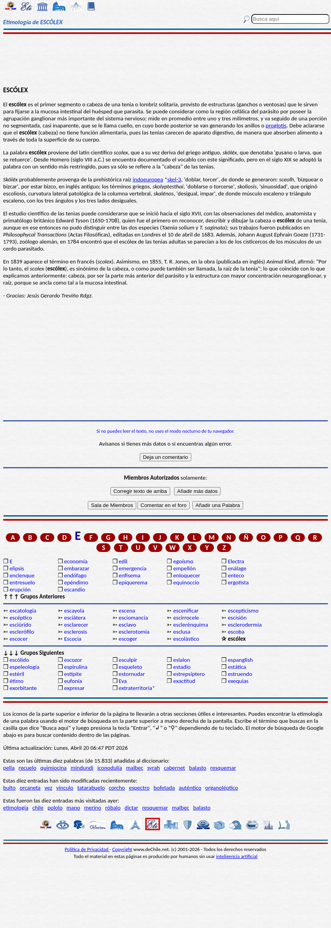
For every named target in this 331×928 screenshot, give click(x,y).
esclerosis (75, 631)
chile (38, 807)
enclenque (21, 575)
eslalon (181, 659)
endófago (75, 575)
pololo (55, 807)
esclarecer (76, 624)
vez (48, 787)
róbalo (113, 807)
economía (75, 561)
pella (8, 767)
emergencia (132, 568)
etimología (15, 807)
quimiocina (53, 767)
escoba (236, 631)
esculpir (128, 659)
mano (73, 807)
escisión (237, 617)
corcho (117, 787)
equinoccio (186, 582)
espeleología (24, 666)
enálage (237, 568)
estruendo (240, 673)
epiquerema (133, 582)
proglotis (276, 125)
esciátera (74, 617)
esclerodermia (245, 624)
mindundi (82, 767)
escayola (74, 610)
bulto (9, 787)
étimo (16, 680)
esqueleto (130, 666)
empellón (184, 568)
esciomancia (133, 617)
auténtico (190, 787)
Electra (236, 561)
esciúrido (20, 624)
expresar (74, 688)
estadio (181, 666)
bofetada (163, 787)
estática (237, 666)
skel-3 (174, 179)
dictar (131, 807)
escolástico (186, 638)
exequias (238, 680)
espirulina (75, 666)
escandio (74, 589)
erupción (19, 589)
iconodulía (109, 767)
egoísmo (183, 561)
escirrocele (186, 617)
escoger (128, 638)
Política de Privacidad (87, 849)
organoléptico (221, 787)
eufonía (73, 680)
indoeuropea (148, 179)
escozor (73, 659)
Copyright (122, 849)
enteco (236, 575)
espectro (139, 787)
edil (123, 561)
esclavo (127, 624)
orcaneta (30, 787)
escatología (22, 610)
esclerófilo (21, 631)
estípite (73, 673)
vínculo (64, 787)
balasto (197, 767)
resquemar (223, 767)
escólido (19, 659)
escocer (18, 638)
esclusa (181, 631)
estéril (16, 673)
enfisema (130, 575)
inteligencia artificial (237, 856)
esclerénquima (190, 624)
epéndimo (76, 582)
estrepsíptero (189, 673)
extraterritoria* (137, 688)
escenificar (186, 610)
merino (92, 807)
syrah (153, 767)
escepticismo (243, 610)
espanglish (240, 659)
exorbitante (23, 688)
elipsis (16, 568)
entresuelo (22, 582)
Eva (123, 680)
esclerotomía (134, 631)
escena (127, 610)
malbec (134, 767)
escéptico (20, 617)
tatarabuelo (91, 787)
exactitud (184, 680)
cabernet (174, 767)
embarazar (76, 568)
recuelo (28, 767)
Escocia (72, 638)
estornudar (132, 673)
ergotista (238, 582)
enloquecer (186, 575)
